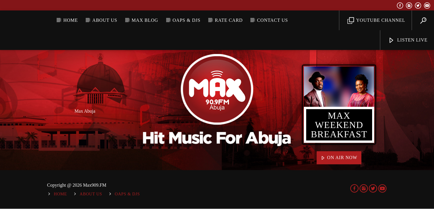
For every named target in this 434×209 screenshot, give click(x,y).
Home (70, 20)
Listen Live (407, 40)
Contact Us (272, 20)
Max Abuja (85, 111)
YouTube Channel (376, 20)
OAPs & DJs (186, 20)
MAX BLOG (145, 20)
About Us (104, 20)
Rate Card (229, 20)
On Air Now (339, 158)
